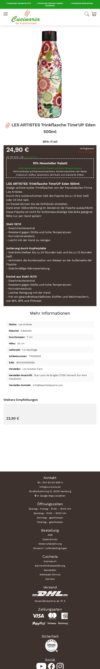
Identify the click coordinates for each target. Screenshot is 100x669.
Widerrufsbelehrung (50, 543)
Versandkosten (30, 157)
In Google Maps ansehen (51, 495)
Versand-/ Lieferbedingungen (50, 548)
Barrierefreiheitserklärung (50, 565)
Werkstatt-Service (50, 574)
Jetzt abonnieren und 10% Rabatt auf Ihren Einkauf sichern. (50, 168)
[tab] (50, 312)
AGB (50, 535)
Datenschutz (50, 539)
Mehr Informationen (50, 313)
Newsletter (50, 570)
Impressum (50, 561)
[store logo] (26, 17)
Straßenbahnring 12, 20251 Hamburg (50, 491)
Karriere (50, 578)
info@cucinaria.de (49, 486)
